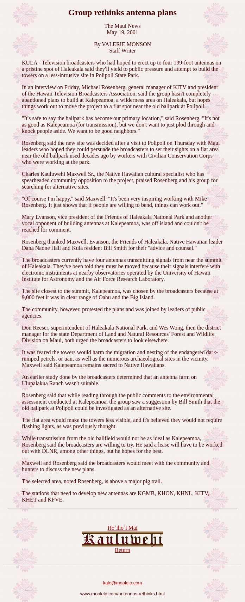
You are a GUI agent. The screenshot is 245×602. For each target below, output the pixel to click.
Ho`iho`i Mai (123, 528)
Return (122, 550)
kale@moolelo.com (122, 582)
